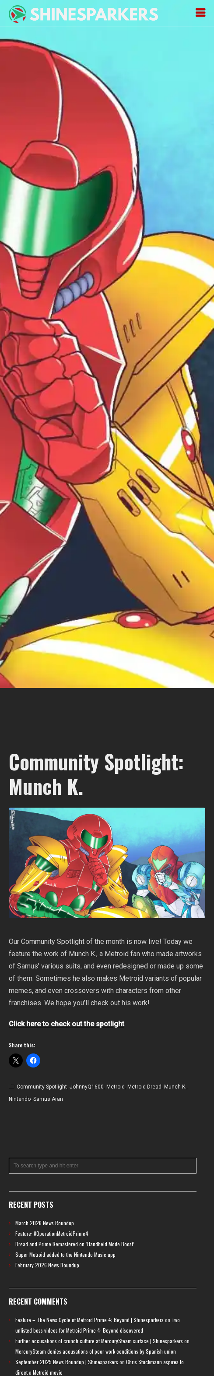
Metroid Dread (144, 1087)
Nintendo (20, 1099)
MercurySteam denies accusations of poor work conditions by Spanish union (95, 1351)
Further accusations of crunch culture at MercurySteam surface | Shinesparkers (99, 1340)
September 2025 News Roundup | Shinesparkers (66, 1361)
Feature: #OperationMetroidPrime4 (51, 1233)
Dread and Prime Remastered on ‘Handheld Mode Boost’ (74, 1244)
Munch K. (175, 1087)
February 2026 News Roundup (47, 1265)
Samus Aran (48, 1099)
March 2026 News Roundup (44, 1223)
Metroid (115, 1087)
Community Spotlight (42, 1087)
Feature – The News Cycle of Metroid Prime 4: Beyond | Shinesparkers (89, 1319)
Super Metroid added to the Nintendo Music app (65, 1254)
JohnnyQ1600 (87, 1087)
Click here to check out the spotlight (66, 1024)
